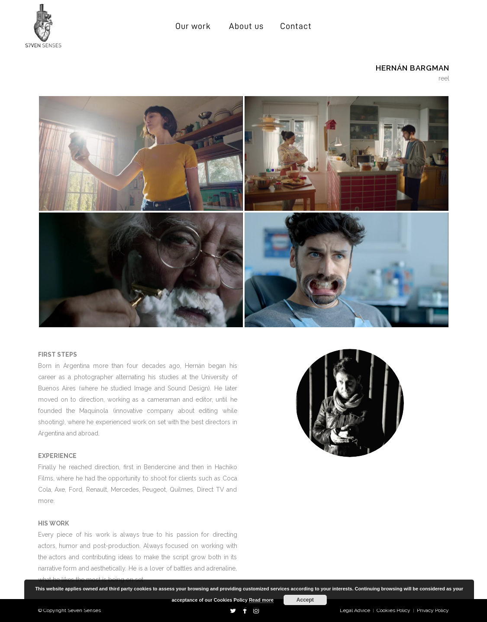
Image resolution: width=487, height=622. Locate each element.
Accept (305, 600)
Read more (261, 600)
